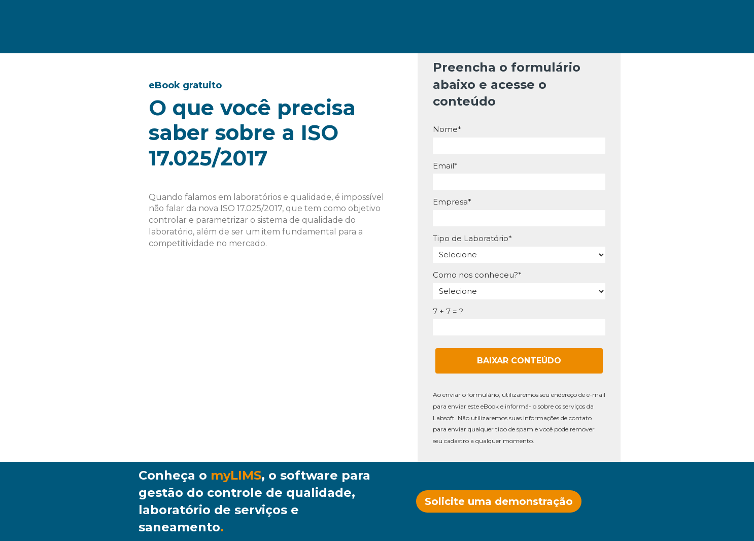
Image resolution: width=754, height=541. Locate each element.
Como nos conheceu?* (477, 275)
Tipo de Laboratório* (472, 238)
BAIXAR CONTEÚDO (519, 360)
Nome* (447, 129)
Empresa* (452, 202)
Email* (445, 166)
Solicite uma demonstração (499, 501)
